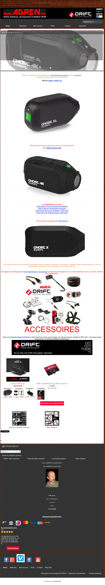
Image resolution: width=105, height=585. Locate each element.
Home (8, 26)
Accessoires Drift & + (59, 459)
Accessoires (77, 75)
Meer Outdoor (81, 459)
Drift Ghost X (63, 221)
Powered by (52, 581)
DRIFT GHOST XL (55, 81)
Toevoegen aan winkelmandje (52, 403)
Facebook (52, 502)
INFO (53, 26)
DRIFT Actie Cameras (11, 459)
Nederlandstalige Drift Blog (19, 337)
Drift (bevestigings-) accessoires (35, 272)
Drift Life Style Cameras (36, 459)
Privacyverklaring (95, 573)
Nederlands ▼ (88, 22)
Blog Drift (82, 26)
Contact (67, 26)
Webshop (22, 26)
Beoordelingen (13, 548)
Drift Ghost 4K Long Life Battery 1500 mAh (52, 211)
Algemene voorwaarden (76, 573)
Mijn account (37, 26)
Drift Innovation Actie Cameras (60, 75)
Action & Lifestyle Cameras (11, 455)
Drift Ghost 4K (53, 147)
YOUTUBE (52, 509)
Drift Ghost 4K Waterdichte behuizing (52, 208)
